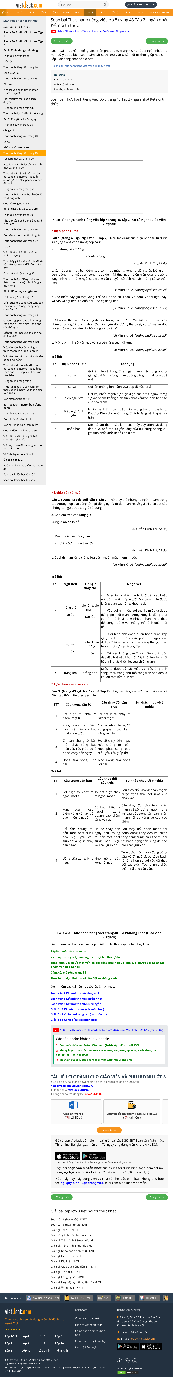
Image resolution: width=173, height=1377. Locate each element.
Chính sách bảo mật (87, 1318)
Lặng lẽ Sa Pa (11, 72)
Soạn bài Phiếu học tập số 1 (19, 474)
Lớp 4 (43, 12)
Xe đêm (7, 246)
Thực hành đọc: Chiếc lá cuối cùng (23, 113)
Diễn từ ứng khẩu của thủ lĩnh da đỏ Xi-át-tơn (22, 334)
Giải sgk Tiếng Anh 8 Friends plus (71, 1245)
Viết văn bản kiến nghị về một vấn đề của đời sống (23, 358)
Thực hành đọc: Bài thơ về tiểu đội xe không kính (23, 196)
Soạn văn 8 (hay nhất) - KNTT (69, 1219)
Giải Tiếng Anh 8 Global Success (71, 1235)
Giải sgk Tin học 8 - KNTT (66, 1272)
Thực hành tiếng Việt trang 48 (20, 153)
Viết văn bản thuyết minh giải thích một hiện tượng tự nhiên (20, 349)
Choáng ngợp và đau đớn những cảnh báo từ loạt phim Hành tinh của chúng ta (22, 324)
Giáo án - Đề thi (159, 12)
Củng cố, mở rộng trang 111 (19, 381)
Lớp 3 (31, 12)
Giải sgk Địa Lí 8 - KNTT (65, 1261)
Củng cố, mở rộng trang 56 (18, 189)
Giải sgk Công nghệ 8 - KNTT (68, 1277)
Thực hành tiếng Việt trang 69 (20, 240)
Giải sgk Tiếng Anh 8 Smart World (72, 1240)
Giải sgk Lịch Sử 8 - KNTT (66, 1256)
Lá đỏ (6, 141)
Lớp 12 (141, 12)
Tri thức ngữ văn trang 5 (17, 55)
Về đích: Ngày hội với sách (18, 454)
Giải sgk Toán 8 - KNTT (64, 1230)
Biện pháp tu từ (63, 79)
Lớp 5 (54, 12)
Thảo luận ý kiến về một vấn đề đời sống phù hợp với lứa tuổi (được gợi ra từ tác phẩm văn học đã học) (22, 178)
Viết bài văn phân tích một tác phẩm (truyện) (20, 91)
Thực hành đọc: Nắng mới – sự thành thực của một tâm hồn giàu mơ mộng (22, 282)
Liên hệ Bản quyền (86, 1347)
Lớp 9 (102, 12)
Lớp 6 (66, 12)
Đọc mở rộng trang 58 (16, 203)
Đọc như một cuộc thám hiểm (20, 424)
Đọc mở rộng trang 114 (17, 398)
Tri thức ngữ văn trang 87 (18, 297)
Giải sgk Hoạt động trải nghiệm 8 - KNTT (76, 1282)
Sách (104, 1298)
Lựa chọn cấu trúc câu (67, 89)
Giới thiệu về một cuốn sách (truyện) (19, 100)
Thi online (149, 1298)
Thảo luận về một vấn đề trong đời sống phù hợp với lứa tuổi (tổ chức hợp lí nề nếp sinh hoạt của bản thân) (22, 370)
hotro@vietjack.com (142, 1338)
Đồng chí (8, 130)
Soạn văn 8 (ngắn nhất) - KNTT (70, 1224)
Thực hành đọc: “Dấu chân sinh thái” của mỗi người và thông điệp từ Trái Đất (23, 390)
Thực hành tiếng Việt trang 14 (20, 67)
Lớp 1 (7, 12)
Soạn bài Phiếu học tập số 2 (19, 480)
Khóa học (125, 1298)
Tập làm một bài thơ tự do (18, 158)
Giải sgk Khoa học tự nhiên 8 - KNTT (73, 1251)
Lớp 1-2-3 (11, 1336)
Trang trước (62, 41)
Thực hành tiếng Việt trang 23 (20, 78)
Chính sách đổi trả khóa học (90, 1333)
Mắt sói (7, 61)
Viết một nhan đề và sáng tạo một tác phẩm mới (23, 446)
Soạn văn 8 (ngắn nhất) (16, 26)
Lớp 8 (90, 12)
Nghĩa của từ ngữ (64, 84)
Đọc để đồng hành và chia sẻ (20, 430)
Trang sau (157, 41)
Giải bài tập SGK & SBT (43, 1298)
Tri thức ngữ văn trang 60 (18, 214)
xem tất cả (109, 1130)
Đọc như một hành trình (17, 419)
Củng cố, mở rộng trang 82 (18, 273)
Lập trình (44, 1350)
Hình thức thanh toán (89, 1325)
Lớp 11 (127, 12)
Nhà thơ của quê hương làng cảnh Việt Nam (23, 222)
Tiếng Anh (61, 1350)
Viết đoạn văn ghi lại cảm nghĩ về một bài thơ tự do (22, 166)
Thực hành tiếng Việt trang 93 (20, 315)
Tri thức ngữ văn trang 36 (18, 124)
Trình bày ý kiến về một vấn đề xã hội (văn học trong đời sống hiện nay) (23, 264)
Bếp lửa (7, 84)
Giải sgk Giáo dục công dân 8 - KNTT (73, 1266)
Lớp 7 (78, 12)
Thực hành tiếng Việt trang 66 (20, 229)
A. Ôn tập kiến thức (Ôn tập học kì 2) (23, 467)
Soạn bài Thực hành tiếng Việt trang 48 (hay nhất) (81, 65)
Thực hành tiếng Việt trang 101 (21, 341)
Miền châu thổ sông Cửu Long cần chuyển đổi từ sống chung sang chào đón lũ (23, 306)
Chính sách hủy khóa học (91, 1341)
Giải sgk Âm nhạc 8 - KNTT (67, 1287)
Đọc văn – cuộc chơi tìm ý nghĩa (21, 235)
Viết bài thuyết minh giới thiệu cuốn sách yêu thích (20, 437)
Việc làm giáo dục (141, 4)
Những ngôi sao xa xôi (16, 147)
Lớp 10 (114, 12)
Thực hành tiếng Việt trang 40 (20, 136)
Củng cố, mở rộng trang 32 (18, 107)
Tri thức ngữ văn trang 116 (18, 413)
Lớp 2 (19, 12)
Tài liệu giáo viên (78, 1298)
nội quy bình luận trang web (82, 1183)
